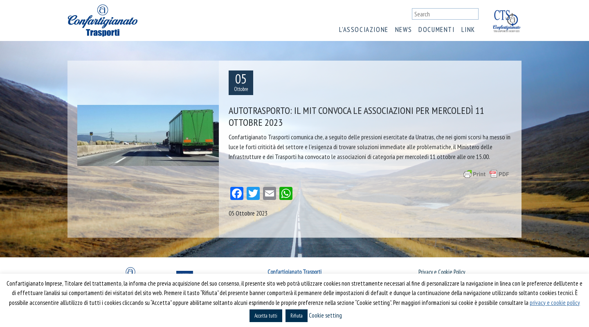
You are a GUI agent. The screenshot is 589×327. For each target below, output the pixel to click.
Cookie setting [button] (325, 315)
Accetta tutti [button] (265, 315)
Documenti (436, 29)
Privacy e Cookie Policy (441, 272)
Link (468, 29)
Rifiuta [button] (296, 315)
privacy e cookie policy (555, 303)
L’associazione (363, 29)
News (403, 29)
